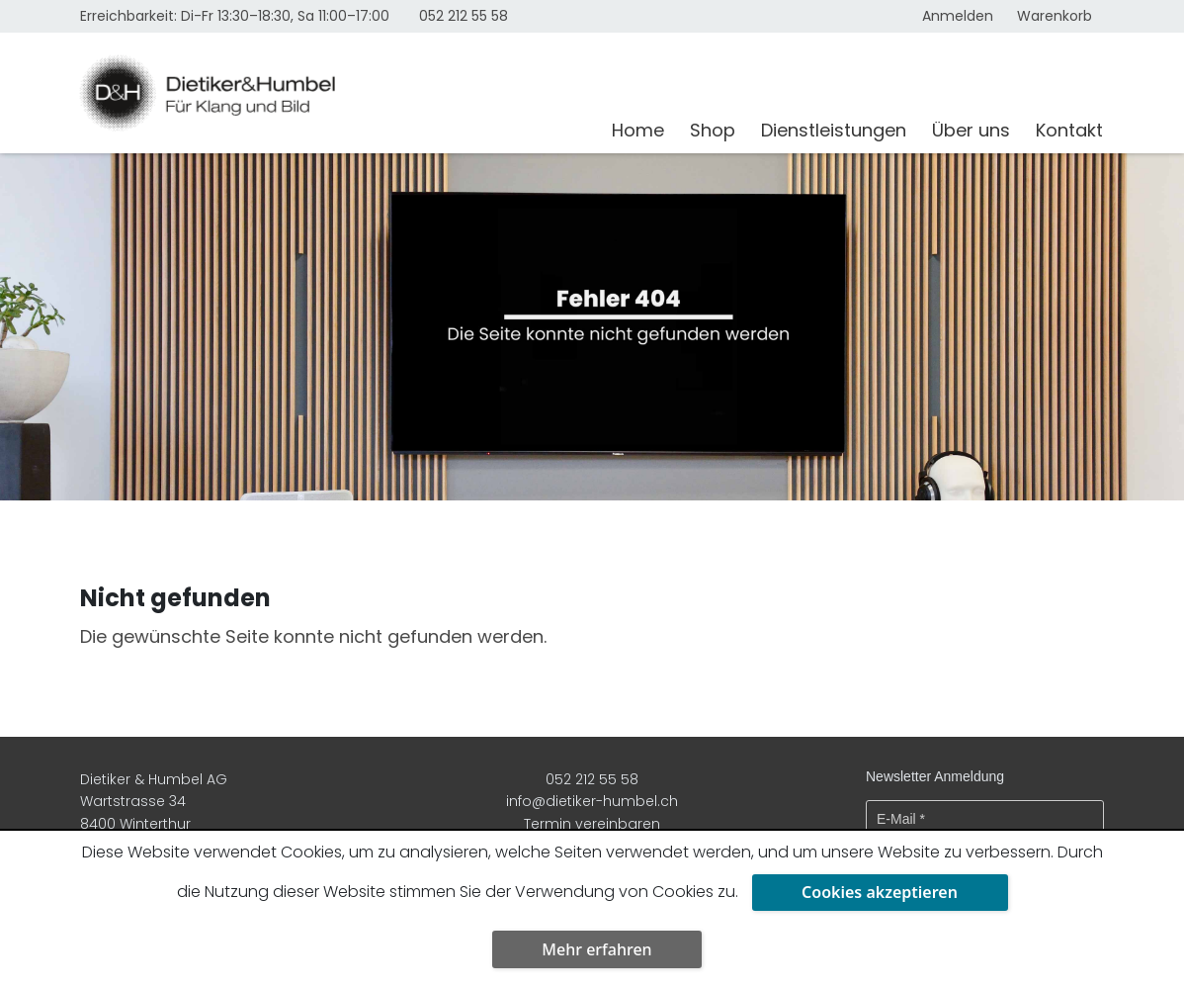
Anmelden (957, 16)
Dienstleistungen (833, 130)
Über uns (971, 130)
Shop (712, 130)
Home (638, 130)
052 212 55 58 (463, 16)
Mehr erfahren (596, 949)
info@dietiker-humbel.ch (592, 801)
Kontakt (1069, 130)
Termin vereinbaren (592, 824)
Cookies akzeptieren (880, 892)
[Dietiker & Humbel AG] (333, 93)
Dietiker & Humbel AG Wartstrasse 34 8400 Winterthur (153, 801)
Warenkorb (1054, 16)
